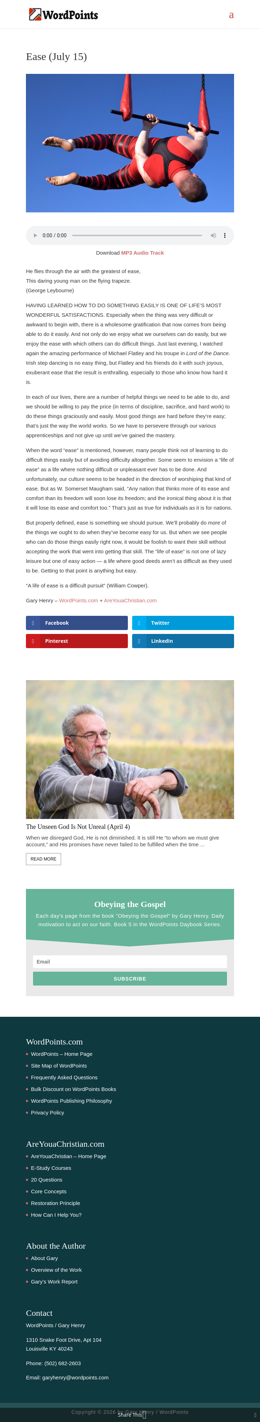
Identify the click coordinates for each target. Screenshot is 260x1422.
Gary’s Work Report (54, 1282)
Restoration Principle (55, 1203)
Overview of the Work (56, 1270)
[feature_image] (130, 749)
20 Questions (46, 1180)
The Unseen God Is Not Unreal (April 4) (78, 826)
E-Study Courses (51, 1168)
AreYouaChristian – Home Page (68, 1156)
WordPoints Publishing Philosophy (71, 1101)
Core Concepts (48, 1191)
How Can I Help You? (56, 1215)
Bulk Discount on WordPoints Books (73, 1089)
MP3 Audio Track (142, 253)
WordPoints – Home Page (61, 1054)
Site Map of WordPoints (59, 1066)
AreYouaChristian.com (130, 600)
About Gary (44, 1258)
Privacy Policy (47, 1112)
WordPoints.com (78, 600)
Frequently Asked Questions (64, 1077)
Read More (43, 859)
